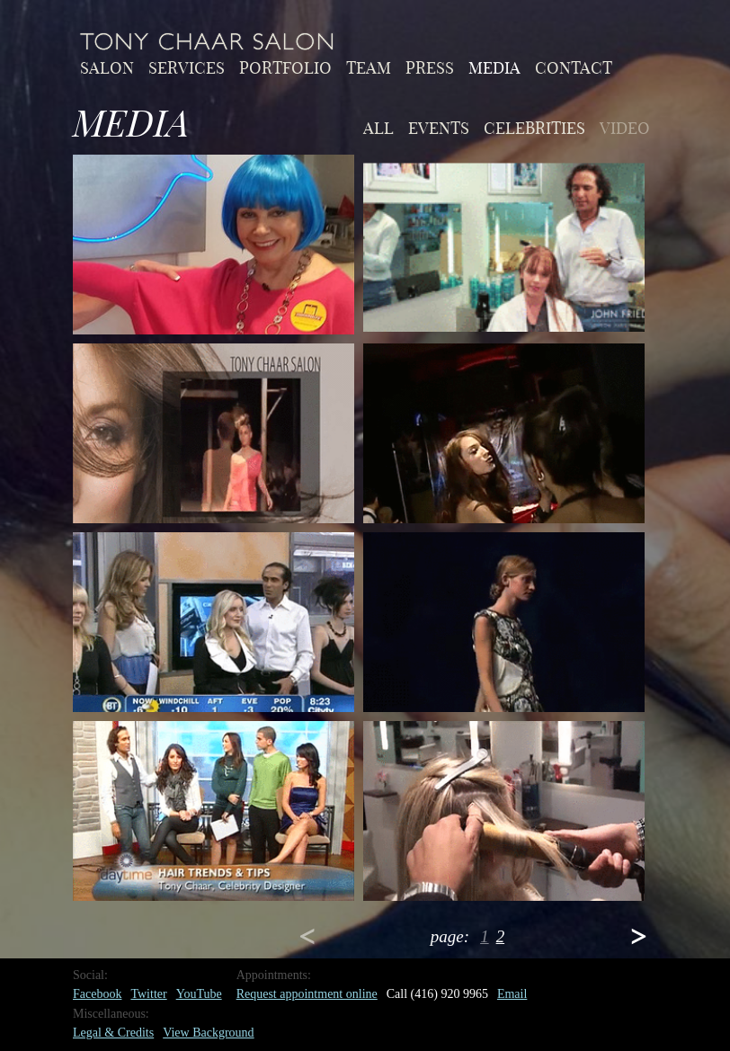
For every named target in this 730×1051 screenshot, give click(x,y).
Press (429, 66)
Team (368, 66)
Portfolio (285, 66)
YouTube (199, 994)
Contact (573, 66)
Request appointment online (307, 994)
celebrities (534, 126)
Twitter (148, 994)
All (378, 126)
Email (512, 994)
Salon (107, 66)
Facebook (97, 994)
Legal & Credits (113, 1032)
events (438, 126)
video (625, 126)
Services (186, 66)
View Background (208, 1032)
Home (207, 41)
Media (494, 66)
